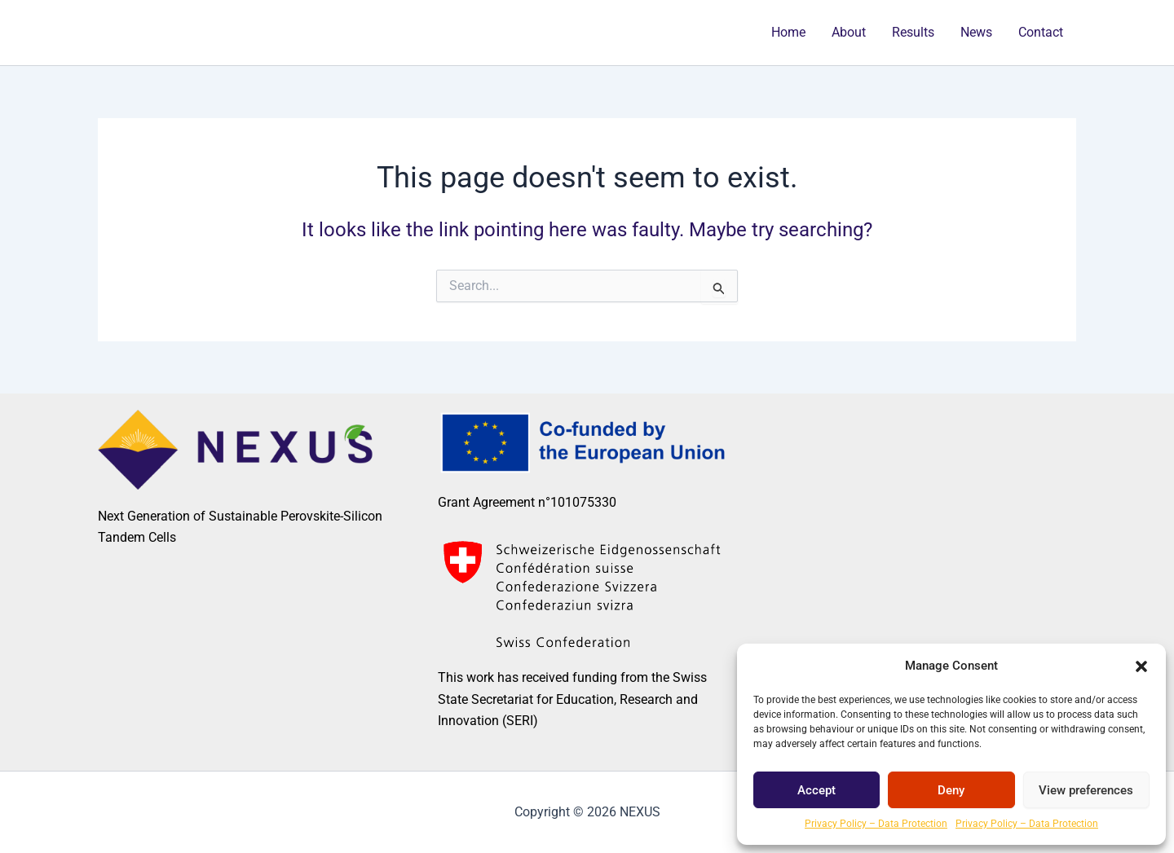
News (976, 32)
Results (913, 32)
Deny (951, 790)
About (849, 32)
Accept (816, 790)
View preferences (1086, 790)
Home (788, 32)
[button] (1141, 666)
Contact (1040, 32)
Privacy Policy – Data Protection (876, 823)
